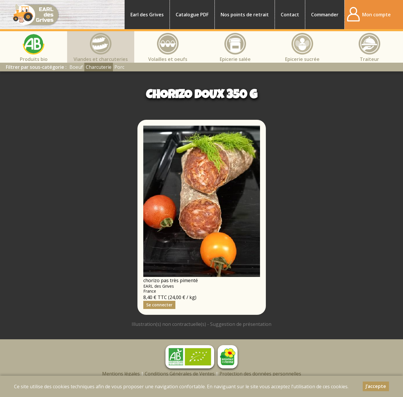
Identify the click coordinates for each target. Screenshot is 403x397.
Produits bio (34, 59)
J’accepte (376, 386)
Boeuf (76, 67)
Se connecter (159, 305)
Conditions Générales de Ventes (179, 373)
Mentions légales (121, 373)
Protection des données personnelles (260, 373)
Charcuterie (98, 67)
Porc (119, 67)
